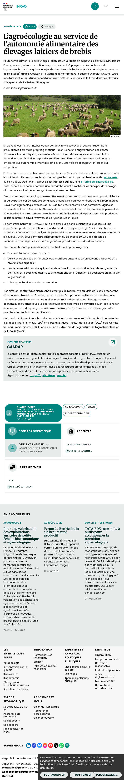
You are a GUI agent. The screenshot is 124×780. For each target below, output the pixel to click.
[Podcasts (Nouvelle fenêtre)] (67, 745)
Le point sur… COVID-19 (16, 708)
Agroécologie (12, 26)
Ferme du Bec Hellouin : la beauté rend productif (61, 532)
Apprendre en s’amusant (11, 715)
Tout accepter (54, 775)
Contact (7, 776)
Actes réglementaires (104, 676)
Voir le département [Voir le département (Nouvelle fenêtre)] (21, 486)
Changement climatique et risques (16, 683)
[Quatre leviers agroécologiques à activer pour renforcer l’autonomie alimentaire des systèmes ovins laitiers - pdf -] (33, 413)
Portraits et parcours (107, 670)
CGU (30, 767)
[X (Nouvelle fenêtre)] (56, 745)
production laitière (77, 413)
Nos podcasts (11, 720)
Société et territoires (99, 522)
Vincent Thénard (34, 444)
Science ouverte (44, 717)
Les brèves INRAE (105, 681)
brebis (91, 406)
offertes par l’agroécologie (97, 181)
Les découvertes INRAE (13, 730)
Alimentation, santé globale (15, 668)
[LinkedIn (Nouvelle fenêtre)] (28, 745)
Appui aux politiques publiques (77, 679)
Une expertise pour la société (77, 668)
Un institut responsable (102, 664)
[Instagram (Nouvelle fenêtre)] (45, 745)
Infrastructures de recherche (45, 667)
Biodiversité (10, 674)
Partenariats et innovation (43, 656)
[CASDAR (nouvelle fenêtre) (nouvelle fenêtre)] (62, 347)
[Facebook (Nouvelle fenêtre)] (34, 745)
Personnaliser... (107, 775)
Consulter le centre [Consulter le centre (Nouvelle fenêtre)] (80, 450)
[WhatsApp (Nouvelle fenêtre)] (61, 745)
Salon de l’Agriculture (46, 706)
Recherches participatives (42, 712)
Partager (46, 26)
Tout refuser (82, 775)
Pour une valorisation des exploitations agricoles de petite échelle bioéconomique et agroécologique (21, 535)
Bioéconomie (11, 678)
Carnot (38, 662)
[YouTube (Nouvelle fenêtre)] (50, 745)
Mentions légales (13, 767)
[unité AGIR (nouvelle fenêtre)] (110, 177)
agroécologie (74, 406)
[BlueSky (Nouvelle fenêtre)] (39, 745)
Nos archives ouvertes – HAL (104, 687)
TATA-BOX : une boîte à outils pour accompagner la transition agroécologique (102, 535)
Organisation (103, 655)
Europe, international (107, 659)
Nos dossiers (10, 725)
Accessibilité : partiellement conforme (27, 771)
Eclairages (71, 674)
